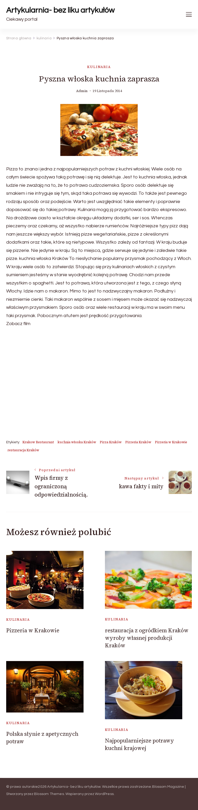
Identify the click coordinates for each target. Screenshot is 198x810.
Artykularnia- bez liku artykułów (60, 10)
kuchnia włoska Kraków (76, 442)
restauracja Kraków (23, 450)
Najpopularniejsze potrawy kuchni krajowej (139, 744)
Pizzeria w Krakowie (171, 442)
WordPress (104, 794)
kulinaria (99, 67)
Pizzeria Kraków (138, 442)
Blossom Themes (49, 794)
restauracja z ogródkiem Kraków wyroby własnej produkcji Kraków (146, 638)
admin (82, 90)
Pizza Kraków (111, 442)
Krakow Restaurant (38, 442)
